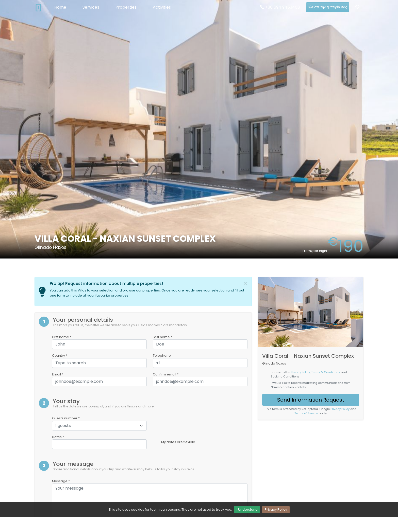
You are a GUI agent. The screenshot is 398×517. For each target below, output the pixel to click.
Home (60, 7)
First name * (61, 337)
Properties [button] (126, 7)
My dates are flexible (178, 442)
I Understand (247, 509)
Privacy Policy (276, 509)
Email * (57, 374)
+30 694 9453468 (280, 7)
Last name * (162, 337)
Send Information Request (310, 399)
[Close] (245, 283)
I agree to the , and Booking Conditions (309, 374)
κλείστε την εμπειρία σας (327, 7)
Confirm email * (165, 374)
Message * (61, 481)
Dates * (58, 437)
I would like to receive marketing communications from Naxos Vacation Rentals (311, 385)
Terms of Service (306, 413)
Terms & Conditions (325, 372)
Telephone (162, 355)
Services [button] (90, 7)
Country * (59, 355)
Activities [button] (162, 7)
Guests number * (66, 418)
